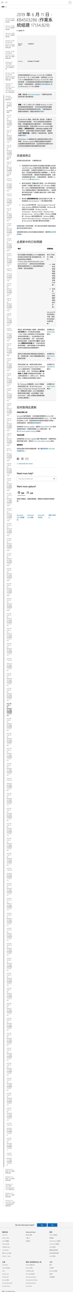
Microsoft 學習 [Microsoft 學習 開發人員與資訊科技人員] (29, 1268)
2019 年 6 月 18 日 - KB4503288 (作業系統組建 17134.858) (9, 694)
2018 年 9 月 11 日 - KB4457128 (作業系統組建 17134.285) (9, 1009)
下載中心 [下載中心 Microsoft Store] (28, 1238)
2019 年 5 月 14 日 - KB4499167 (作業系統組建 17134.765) (9, 754)
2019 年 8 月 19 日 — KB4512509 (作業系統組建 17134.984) (9, 619)
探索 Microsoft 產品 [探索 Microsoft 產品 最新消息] (6, 1253)
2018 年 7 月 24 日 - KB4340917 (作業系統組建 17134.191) (9, 1054)
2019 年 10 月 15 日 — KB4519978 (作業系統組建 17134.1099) (9, 529)
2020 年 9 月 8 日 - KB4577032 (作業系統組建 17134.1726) (9, 274)
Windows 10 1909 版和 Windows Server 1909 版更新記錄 (10, 65)
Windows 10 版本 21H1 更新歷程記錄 (10, 35)
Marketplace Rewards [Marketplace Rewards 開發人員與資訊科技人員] (31, 1283)
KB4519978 (51, 356)
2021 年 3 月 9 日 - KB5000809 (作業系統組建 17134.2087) (9, 185)
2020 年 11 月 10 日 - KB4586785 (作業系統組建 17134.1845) (9, 245)
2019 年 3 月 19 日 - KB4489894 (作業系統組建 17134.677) (9, 799)
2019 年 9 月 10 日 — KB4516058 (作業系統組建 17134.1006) (9, 604)
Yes (42, 1225)
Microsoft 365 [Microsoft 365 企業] (5, 1277)
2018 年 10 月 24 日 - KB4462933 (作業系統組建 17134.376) (9, 949)
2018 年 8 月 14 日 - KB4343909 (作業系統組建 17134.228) (9, 1039)
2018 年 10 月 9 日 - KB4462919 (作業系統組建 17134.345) (9, 964)
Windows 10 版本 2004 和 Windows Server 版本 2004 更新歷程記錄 (10, 55)
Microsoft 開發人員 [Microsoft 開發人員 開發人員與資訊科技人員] (30, 1265)
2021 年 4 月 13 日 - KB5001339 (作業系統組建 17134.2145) (9, 136)
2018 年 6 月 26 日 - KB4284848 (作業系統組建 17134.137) (9, 1099)
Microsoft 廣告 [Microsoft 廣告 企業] (5, 1280)
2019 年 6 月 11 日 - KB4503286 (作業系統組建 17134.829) (9, 709)
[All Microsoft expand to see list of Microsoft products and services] (2, 2)
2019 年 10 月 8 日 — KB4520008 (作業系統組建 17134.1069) (9, 544)
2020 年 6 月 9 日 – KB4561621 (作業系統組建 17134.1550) (9, 334)
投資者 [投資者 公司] (51, 1274)
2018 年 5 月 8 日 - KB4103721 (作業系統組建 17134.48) (9, 1159)
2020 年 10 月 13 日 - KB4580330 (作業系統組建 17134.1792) (9, 259)
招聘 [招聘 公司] (50, 1265)
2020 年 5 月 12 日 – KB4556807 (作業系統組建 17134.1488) (9, 349)
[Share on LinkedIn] (21, 458)
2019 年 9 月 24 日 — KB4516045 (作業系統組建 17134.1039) (9, 574)
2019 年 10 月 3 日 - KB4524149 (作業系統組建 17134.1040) (9, 559)
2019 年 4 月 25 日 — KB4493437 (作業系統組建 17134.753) (9, 769)
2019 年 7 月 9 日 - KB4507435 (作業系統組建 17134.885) (9, 664)
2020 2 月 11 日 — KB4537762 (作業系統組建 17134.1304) (9, 454)
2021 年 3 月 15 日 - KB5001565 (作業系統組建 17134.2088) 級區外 (9, 169)
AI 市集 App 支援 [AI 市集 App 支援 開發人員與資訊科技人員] (30, 1271)
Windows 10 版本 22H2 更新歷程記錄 (10, 20)
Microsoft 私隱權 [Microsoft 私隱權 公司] (53, 1271)
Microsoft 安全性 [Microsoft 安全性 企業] (6, 1268)
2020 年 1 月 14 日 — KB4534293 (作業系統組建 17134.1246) (9, 484)
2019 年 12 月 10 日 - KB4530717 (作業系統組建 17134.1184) (9, 499)
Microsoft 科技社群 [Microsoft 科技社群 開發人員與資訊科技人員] (30, 1274)
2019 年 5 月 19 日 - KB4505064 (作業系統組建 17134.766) (9, 739)
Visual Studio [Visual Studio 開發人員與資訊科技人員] (29, 1286)
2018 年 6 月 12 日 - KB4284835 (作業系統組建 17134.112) (9, 1114)
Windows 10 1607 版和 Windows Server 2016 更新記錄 (10, 1186)
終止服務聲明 (9, 111)
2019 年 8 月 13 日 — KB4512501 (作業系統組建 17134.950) (9, 634)
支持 (3, 7)
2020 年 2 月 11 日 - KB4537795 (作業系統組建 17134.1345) (9, 439)
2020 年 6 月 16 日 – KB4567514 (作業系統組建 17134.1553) (9, 319)
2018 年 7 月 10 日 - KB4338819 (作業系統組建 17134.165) (9, 1084)
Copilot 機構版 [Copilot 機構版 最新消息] (5, 1241)
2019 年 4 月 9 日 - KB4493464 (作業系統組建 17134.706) (9, 784)
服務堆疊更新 (36, 423)
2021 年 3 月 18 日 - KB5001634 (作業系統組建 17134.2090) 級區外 (9, 152)
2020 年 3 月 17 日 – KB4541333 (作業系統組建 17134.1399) (9, 409)
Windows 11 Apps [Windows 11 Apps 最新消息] (6, 1256)
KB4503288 (51, 332)
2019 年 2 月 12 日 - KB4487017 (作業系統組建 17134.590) (9, 844)
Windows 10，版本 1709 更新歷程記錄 (9, 1171)
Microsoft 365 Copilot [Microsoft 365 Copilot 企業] (7, 1283)
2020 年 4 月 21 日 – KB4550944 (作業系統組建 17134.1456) (9, 364)
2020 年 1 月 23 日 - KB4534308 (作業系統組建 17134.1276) (9, 469)
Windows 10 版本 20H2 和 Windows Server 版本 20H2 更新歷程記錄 (10, 44)
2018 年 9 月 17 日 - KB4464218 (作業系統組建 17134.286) (9, 994)
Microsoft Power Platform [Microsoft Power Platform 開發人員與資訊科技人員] (31, 1280)
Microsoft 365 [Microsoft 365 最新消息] (5, 1250)
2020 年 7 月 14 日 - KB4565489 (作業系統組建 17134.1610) (9, 304)
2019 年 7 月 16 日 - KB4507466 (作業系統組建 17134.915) (9, 649)
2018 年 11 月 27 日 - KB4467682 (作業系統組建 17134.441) (9, 919)
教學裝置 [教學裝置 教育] (51, 1238)
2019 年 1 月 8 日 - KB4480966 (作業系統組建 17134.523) (9, 874)
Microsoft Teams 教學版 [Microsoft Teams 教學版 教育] (54, 1241)
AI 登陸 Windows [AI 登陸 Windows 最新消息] (6, 1247)
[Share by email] (26, 458)
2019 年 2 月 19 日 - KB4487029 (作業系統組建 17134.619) (9, 829)
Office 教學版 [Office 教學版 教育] (52, 1247)
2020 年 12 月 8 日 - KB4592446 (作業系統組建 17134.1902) (9, 230)
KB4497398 (48, 427)
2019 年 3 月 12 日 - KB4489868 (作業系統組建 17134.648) (9, 814)
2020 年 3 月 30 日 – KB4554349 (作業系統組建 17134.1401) (9, 394)
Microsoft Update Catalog (27, 431)
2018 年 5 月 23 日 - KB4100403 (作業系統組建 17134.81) (9, 1144)
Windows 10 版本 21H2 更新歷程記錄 (10, 27)
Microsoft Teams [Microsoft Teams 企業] (6, 1286)
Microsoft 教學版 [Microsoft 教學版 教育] (53, 1235)
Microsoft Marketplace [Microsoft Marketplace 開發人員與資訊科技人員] (31, 1277)
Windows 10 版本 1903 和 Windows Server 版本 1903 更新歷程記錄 (10, 76)
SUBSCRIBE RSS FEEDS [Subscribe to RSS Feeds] (26, 463)
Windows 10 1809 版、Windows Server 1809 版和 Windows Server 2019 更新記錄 (10, 88)
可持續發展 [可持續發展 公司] (52, 1277)
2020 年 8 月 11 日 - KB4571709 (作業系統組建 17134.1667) (9, 290)
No (52, 1225)
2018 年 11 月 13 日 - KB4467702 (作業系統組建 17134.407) (9, 934)
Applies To (21, 30)
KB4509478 (51, 367)
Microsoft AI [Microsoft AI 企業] (5, 1265)
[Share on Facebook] (18, 458)
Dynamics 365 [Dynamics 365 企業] (5, 1274)
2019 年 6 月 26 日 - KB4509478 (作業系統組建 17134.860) (9, 679)
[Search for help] (6, 2)
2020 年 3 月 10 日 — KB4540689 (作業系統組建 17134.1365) (9, 424)
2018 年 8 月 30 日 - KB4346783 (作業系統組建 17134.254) (9, 1024)
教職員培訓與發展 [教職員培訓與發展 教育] (53, 1250)
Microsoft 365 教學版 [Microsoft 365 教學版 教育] (54, 1244)
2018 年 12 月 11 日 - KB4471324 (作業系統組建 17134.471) (9, 904)
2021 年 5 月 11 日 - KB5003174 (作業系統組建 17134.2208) (9, 121)
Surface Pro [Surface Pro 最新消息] (4, 1235)
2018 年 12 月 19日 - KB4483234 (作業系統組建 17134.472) (9, 889)
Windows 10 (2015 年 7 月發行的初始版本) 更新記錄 (10, 1203)
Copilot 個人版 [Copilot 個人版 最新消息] (5, 1244)
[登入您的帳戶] (70, 2)
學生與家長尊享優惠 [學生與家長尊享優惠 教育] (54, 1253)
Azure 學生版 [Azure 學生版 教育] (52, 1256)
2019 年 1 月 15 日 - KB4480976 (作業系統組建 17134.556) (9, 859)
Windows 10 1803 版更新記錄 (8, 98)
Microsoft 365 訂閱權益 (20, 517)
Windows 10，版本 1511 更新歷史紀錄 (9, 1195)
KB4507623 (35, 179)
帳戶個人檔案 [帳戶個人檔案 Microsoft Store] (29, 1235)
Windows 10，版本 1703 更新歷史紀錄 (9, 1178)
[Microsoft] (36, 1)
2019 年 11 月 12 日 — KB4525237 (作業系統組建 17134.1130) (9, 514)
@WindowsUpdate (34, 94)
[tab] (21, 493)
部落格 (41, 111)
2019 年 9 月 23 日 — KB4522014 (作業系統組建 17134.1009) (9, 589)
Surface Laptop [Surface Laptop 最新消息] (5, 1238)
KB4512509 (51, 386)
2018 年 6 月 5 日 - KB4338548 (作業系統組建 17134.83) (9, 1129)
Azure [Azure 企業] (3, 1271)
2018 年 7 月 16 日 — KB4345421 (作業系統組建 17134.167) (9, 1069)
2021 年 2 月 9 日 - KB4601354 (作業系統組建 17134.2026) (9, 200)
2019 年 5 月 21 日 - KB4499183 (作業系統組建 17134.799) (9, 724)
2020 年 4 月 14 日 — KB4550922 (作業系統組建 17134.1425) (9, 379)
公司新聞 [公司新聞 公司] (51, 1268)
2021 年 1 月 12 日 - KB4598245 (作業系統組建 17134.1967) (9, 214)
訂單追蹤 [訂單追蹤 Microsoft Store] (28, 1241)
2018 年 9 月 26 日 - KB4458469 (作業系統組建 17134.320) (9, 979)
